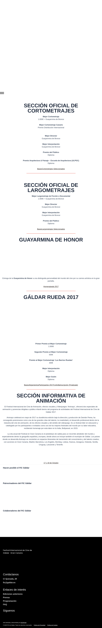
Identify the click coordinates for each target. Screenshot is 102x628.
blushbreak (23, 622)
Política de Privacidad (39, 625)
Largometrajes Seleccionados (53, 229)
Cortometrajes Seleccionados (53, 169)
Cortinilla (56, 385)
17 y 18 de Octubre (51, 463)
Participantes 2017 (45, 385)
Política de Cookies (52, 625)
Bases (39, 169)
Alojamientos (33, 385)
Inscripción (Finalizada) (69, 385)
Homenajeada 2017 (51, 287)
